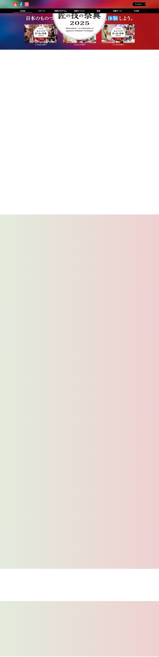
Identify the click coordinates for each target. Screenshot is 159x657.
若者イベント (79, 10)
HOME (22, 10)
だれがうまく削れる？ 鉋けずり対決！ (122, 532)
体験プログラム (60, 10)
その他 (136, 10)
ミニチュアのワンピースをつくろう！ (121, 540)
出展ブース (117, 10)
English (138, 4)
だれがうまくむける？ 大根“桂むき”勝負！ (79, 540)
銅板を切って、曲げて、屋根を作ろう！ (77, 532)
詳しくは (43, 640)
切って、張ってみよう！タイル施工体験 (32, 540)
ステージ (41, 10)
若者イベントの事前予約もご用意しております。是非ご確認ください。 (56, 258)
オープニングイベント (25, 532)
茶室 (98, 10)
